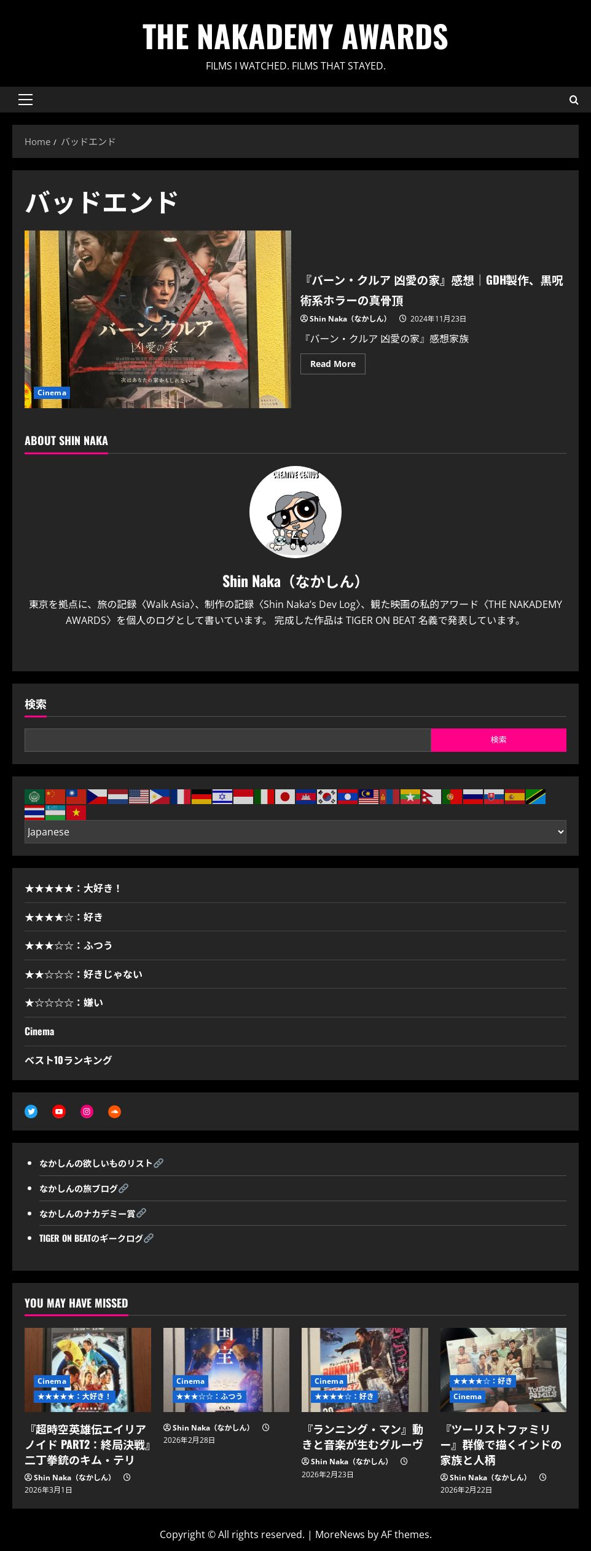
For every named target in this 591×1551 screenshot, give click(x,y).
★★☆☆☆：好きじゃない (84, 973)
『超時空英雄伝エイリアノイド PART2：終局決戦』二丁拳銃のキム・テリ (88, 1446)
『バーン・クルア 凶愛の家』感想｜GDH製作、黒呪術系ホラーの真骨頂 (158, 319)
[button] (25, 99)
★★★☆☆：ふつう (69, 944)
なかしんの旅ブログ (83, 1189)
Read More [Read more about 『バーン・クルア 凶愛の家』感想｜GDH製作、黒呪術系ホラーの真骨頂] (338, 365)
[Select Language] (295, 831)
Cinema (51, 392)
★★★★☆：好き (64, 916)
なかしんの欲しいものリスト (103, 1164)
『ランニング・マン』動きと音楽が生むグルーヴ (362, 1438)
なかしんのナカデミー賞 (93, 1214)
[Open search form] (574, 99)
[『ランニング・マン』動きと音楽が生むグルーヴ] (365, 1372)
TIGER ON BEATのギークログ (98, 1239)
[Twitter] (285, 650)
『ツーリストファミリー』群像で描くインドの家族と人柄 (501, 1446)
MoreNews (340, 1536)
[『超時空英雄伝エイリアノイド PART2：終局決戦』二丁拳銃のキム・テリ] (88, 1372)
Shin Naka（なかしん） (350, 319)
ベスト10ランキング (68, 1059)
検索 (36, 703)
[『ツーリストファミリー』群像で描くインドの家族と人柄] (503, 1372)
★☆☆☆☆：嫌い (64, 1002)
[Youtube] (306, 650)
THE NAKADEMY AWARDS (295, 35)
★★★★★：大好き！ (74, 887)
